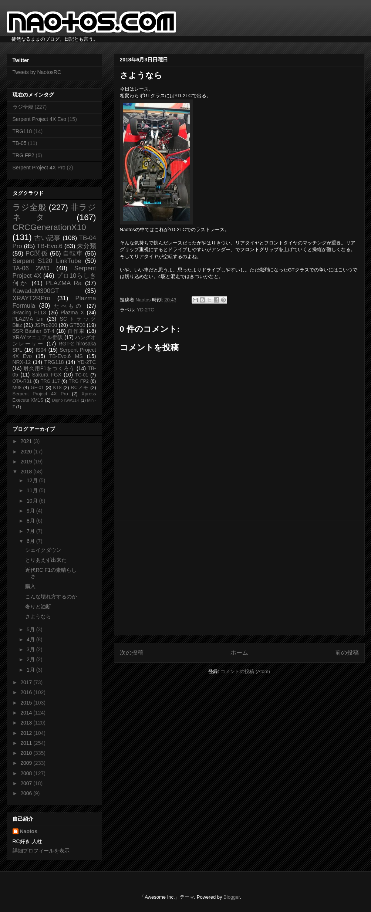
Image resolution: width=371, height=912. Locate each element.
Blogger (231, 897)
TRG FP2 (23, 155)
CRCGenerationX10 (49, 227)
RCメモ (80, 387)
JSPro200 (45, 325)
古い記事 (47, 237)
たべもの (68, 306)
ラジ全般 (23, 107)
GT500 (77, 325)
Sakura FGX (46, 375)
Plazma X (72, 312)
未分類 (86, 246)
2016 (26, 692)
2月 (31, 659)
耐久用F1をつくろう (49, 368)
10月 (33, 501)
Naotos (28, 831)
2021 (26, 441)
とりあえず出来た (46, 560)
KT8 (57, 387)
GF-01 (37, 387)
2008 (26, 773)
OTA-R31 (22, 381)
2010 (26, 753)
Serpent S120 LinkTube (47, 260)
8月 (31, 521)
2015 (26, 703)
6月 (31, 541)
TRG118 (22, 131)
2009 (26, 763)
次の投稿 (132, 652)
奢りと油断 (38, 606)
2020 (26, 452)
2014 (26, 713)
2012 (26, 733)
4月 (31, 639)
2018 (26, 471)
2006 (26, 793)
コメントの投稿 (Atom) (245, 671)
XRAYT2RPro (31, 298)
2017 (26, 682)
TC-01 (81, 375)
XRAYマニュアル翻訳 (38, 337)
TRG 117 (50, 381)
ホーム (239, 652)
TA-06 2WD (31, 268)
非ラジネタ (54, 212)
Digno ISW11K (66, 400)
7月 (31, 531)
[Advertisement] (239, 577)
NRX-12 (22, 362)
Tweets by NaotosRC (37, 72)
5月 (31, 629)
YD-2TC (145, 310)
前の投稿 (347, 652)
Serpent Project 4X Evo (40, 119)
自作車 (76, 331)
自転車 (73, 253)
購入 (30, 586)
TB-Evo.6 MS (65, 356)
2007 (26, 783)
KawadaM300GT (36, 290)
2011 (26, 743)
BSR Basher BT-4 (34, 331)
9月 (31, 511)
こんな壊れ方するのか (51, 596)
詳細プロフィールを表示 (41, 851)
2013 (26, 723)
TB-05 (20, 143)
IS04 (41, 350)
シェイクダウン (43, 550)
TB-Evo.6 (50, 246)
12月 (33, 480)
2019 (26, 462)
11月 (33, 490)
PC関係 (37, 253)
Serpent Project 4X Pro (39, 167)
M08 (17, 387)
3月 (31, 649)
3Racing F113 (29, 312)
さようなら (38, 616)
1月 (31, 670)
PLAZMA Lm (28, 319)
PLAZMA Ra (64, 283)
